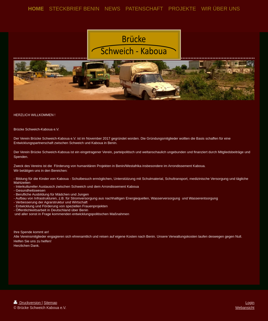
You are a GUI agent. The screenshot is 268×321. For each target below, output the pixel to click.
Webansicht (244, 308)
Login (249, 303)
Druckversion (28, 303)
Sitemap (50, 303)
